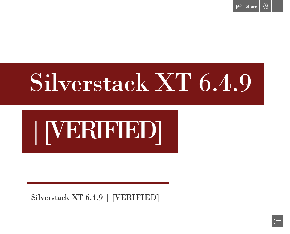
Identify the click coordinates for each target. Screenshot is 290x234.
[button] (246, 6)
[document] (145, 117)
